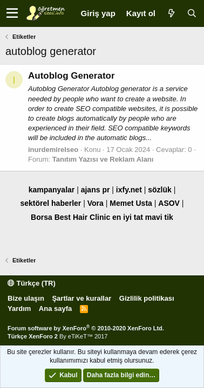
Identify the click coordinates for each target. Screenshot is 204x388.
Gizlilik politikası (146, 298)
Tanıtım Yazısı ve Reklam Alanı (103, 159)
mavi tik (159, 217)
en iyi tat (127, 217)
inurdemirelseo (53, 150)
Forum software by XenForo (86, 328)
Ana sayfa (55, 308)
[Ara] (191, 13)
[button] (12, 13)
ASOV (169, 203)
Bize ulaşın (26, 298)
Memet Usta (131, 203)
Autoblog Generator (71, 76)
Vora (95, 203)
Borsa (41, 217)
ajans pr (95, 189)
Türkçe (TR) (32, 283)
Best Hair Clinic (82, 217)
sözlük (160, 189)
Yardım (19, 308)
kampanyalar (52, 189)
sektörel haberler (50, 203)
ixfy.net (129, 189)
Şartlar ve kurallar (81, 298)
